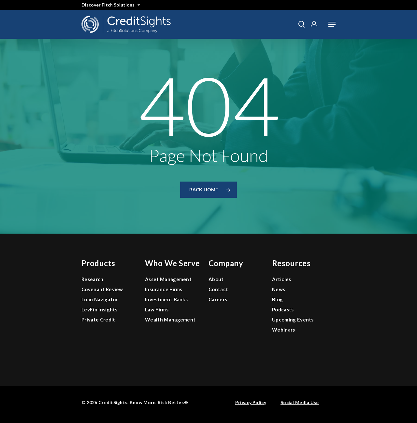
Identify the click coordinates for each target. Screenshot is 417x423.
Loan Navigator (99, 299)
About (216, 279)
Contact (218, 289)
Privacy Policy (250, 402)
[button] (332, 24)
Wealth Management (170, 319)
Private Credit (98, 319)
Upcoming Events (293, 319)
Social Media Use (299, 402)
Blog (277, 299)
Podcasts (283, 309)
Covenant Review (102, 289)
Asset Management (168, 279)
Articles (281, 279)
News (278, 289)
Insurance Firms (163, 289)
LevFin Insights (99, 309)
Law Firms (156, 309)
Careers (217, 299)
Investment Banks (166, 299)
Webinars (283, 330)
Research (92, 279)
